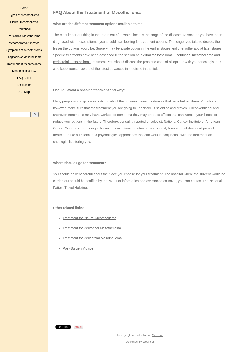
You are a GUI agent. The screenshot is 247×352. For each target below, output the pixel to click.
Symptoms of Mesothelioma (24, 50)
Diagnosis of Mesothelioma (24, 57)
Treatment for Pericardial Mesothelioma (92, 238)
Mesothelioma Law (24, 71)
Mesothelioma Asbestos (24, 43)
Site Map (24, 92)
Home (24, 8)
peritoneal (183, 55)
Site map (157, 335)
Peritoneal (24, 29)
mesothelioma (162, 55)
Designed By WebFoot (140, 341)
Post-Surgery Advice (78, 248)
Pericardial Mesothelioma (24, 36)
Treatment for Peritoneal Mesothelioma (92, 228)
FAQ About (24, 78)
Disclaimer (24, 85)
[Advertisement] (95, 288)
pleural (146, 55)
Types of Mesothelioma (24, 15)
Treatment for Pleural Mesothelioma (89, 218)
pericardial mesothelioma (72, 62)
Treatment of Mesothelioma (24, 64)
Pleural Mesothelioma (24, 22)
